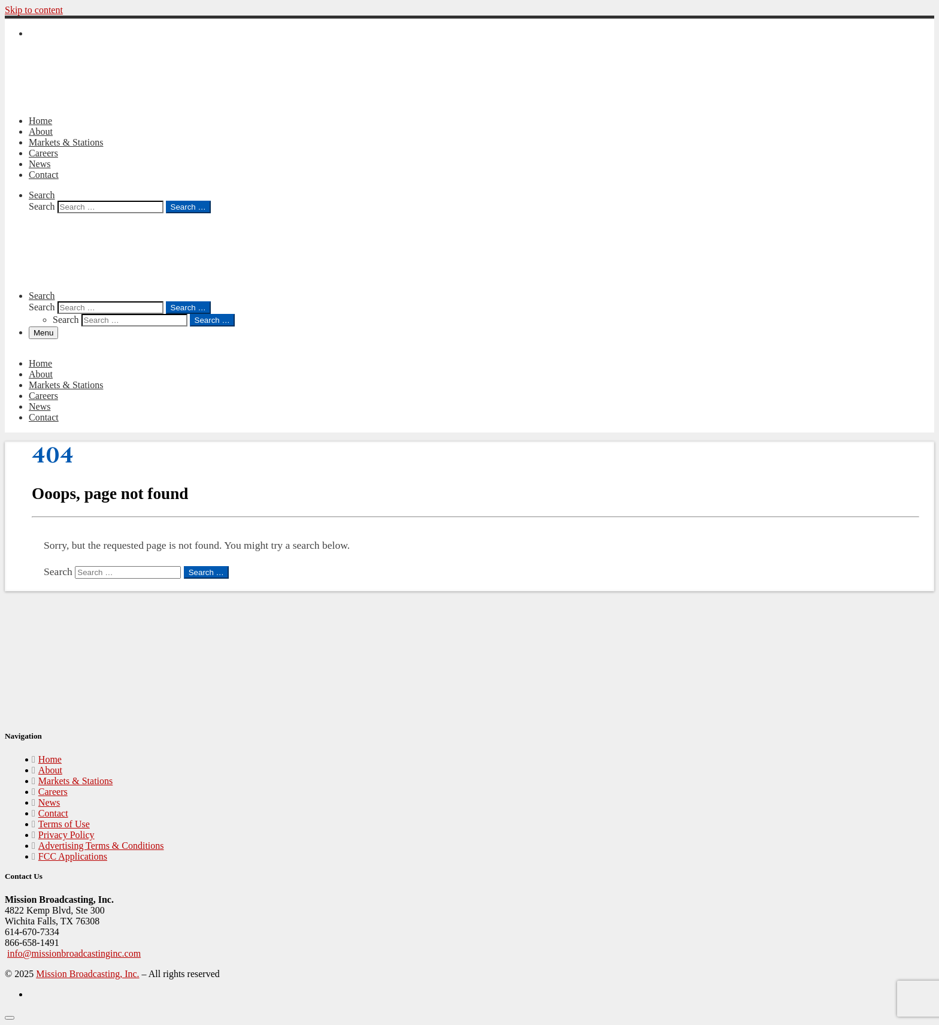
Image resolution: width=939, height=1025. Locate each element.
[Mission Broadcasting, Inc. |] (94, 100)
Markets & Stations (75, 781)
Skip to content (34, 10)
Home (50, 759)
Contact (53, 813)
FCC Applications (72, 856)
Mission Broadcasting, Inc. (87, 974)
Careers (53, 792)
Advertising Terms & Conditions (101, 845)
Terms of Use (64, 824)
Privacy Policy (66, 835)
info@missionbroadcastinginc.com (74, 953)
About (50, 770)
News (49, 802)
